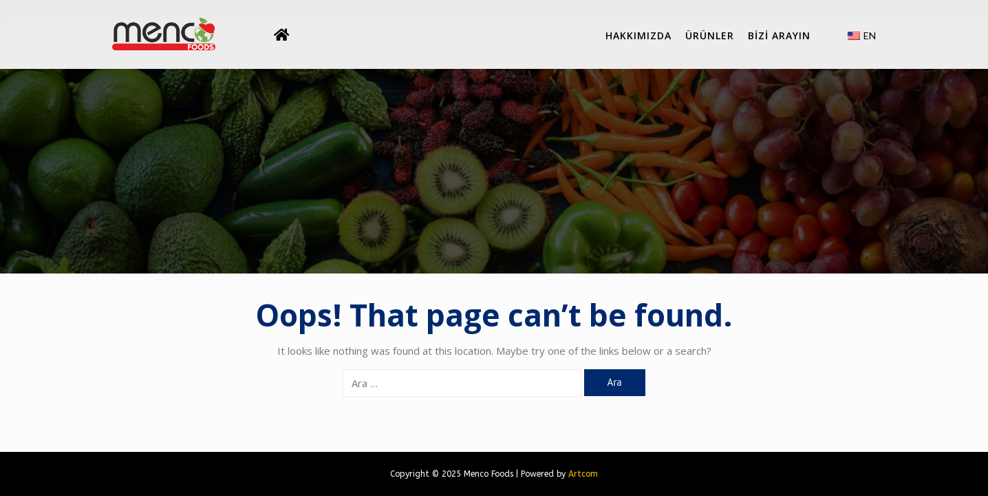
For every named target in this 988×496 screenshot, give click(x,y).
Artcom (583, 474)
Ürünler (709, 35)
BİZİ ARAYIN (779, 35)
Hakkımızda (638, 35)
